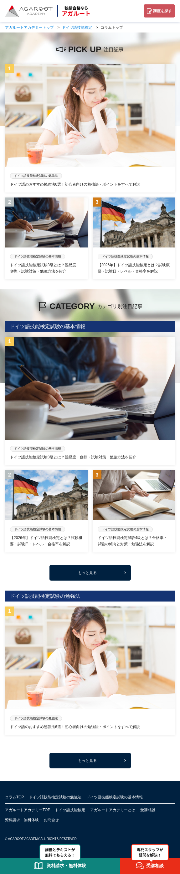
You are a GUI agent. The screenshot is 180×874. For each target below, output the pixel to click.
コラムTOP (14, 797)
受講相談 (147, 810)
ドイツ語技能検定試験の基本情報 (114, 797)
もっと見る (87, 573)
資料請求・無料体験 (22, 820)
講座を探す (162, 11)
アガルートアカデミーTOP (27, 810)
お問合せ (51, 820)
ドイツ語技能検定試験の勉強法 (55, 797)
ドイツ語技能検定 (70, 810)
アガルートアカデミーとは (112, 810)
